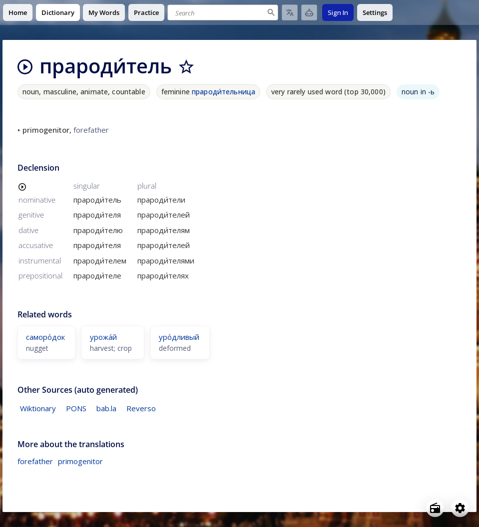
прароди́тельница (223, 91)
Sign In (338, 12)
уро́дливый (179, 337)
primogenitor (80, 461)
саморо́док (45, 337)
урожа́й (103, 337)
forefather (35, 461)
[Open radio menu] (435, 508)
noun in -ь (418, 91)
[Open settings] (460, 508)
